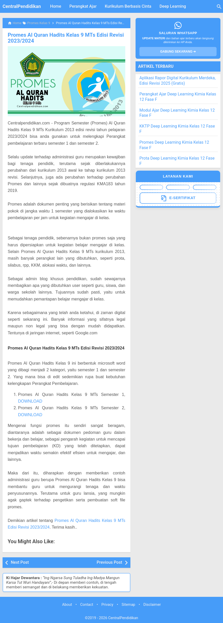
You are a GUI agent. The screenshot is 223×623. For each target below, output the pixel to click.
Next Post (20, 562)
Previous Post (109, 562)
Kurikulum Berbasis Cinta (128, 6)
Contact (86, 604)
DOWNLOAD (30, 401)
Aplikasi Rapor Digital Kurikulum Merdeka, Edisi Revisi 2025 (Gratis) (177, 80)
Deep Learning (172, 6)
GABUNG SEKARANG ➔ (178, 51)
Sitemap (128, 604)
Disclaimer (152, 604)
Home (55, 6)
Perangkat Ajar (83, 6)
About (67, 604)
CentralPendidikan (22, 6)
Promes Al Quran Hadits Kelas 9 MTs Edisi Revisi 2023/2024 (64, 38)
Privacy (107, 604)
